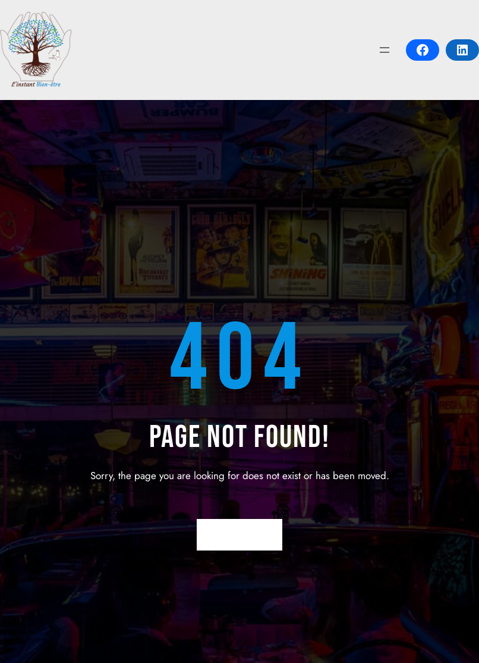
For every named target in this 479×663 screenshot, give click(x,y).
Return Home (240, 534)
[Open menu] (384, 50)
